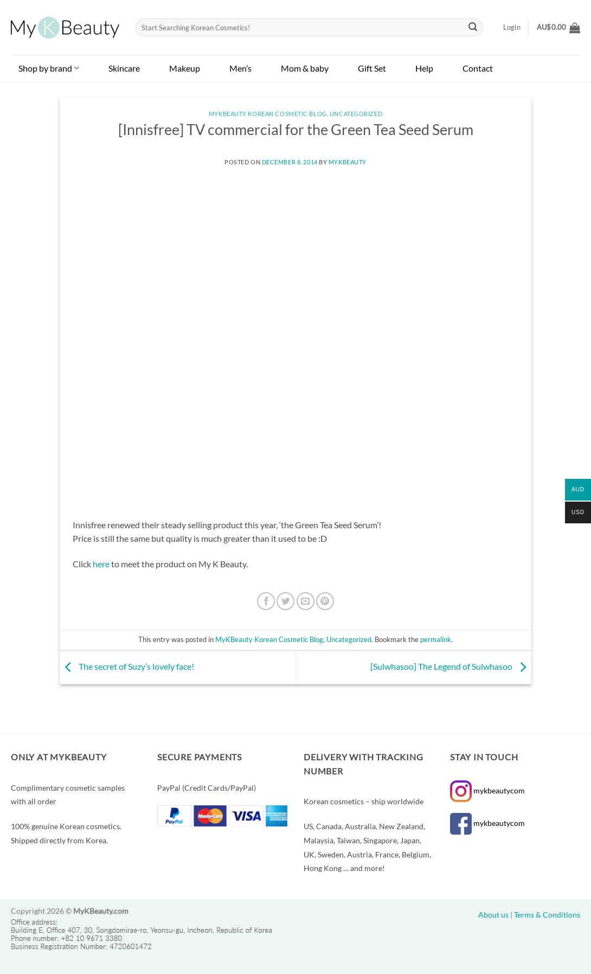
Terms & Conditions (547, 914)
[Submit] (473, 27)
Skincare (124, 68)
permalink (435, 639)
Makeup (184, 68)
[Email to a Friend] (305, 601)
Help (424, 68)
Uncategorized (356, 113)
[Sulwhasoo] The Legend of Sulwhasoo (450, 666)
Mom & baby (305, 68)
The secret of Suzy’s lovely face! (127, 666)
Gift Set (372, 68)
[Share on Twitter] (285, 601)
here (101, 564)
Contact (477, 68)
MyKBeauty (348, 161)
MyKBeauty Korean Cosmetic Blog (268, 113)
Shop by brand (48, 68)
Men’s (240, 68)
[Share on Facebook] (266, 601)
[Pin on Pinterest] (325, 601)
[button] (558, 28)
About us (493, 914)
